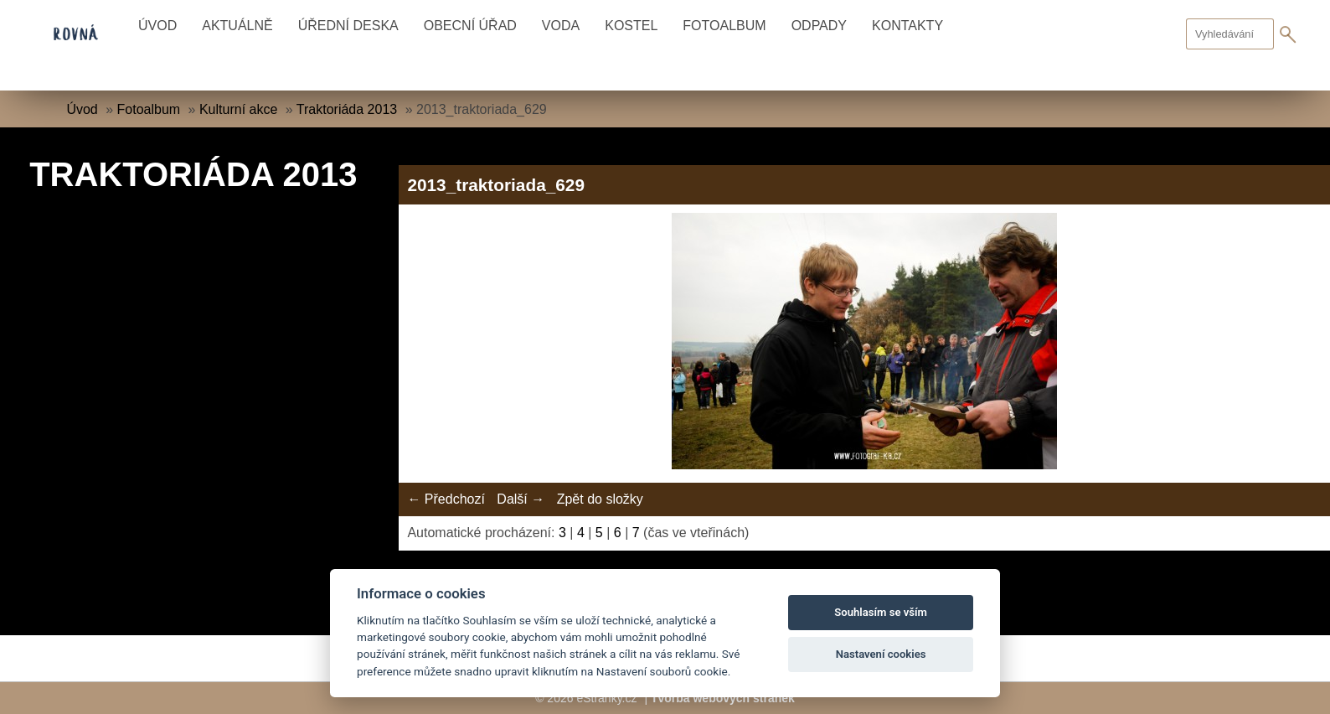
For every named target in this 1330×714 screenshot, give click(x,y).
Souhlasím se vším (880, 612)
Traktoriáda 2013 (346, 109)
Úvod (157, 25)
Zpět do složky (600, 499)
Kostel (631, 25)
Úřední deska (348, 25)
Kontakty (907, 25)
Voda (561, 25)
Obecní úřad (470, 25)
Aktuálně (237, 25)
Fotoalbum (724, 25)
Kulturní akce (238, 109)
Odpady (819, 25)
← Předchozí (445, 499)
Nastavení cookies (881, 654)
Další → (520, 499)
